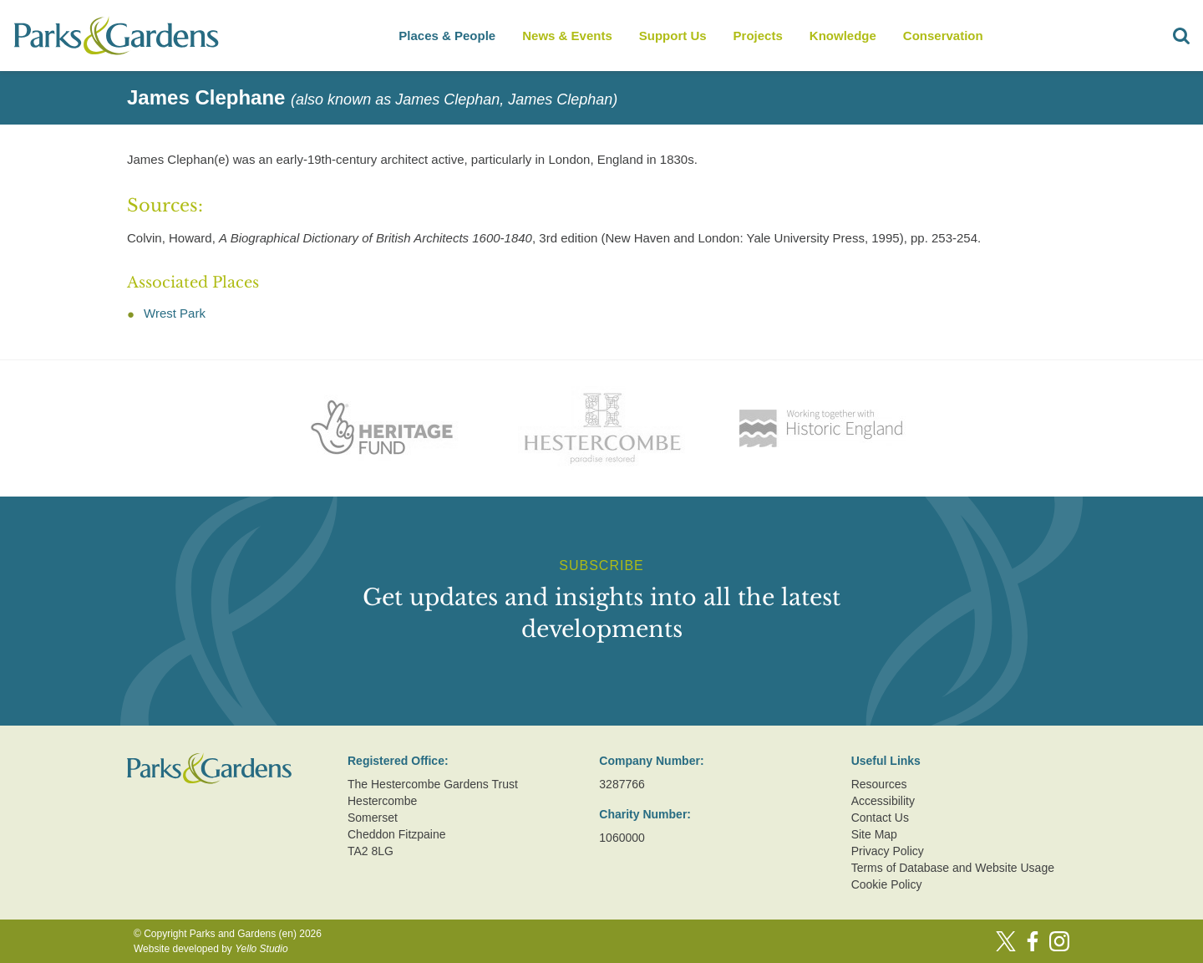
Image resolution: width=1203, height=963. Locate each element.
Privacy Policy (887, 851)
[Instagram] (1059, 941)
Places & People (446, 35)
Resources (879, 784)
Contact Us (880, 817)
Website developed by (211, 949)
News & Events (567, 35)
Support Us (673, 35)
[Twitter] (1006, 941)
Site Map (874, 834)
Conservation (943, 35)
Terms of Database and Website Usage (952, 867)
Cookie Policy (886, 884)
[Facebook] (1033, 941)
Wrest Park (175, 313)
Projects (758, 35)
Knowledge (843, 35)
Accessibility (883, 801)
